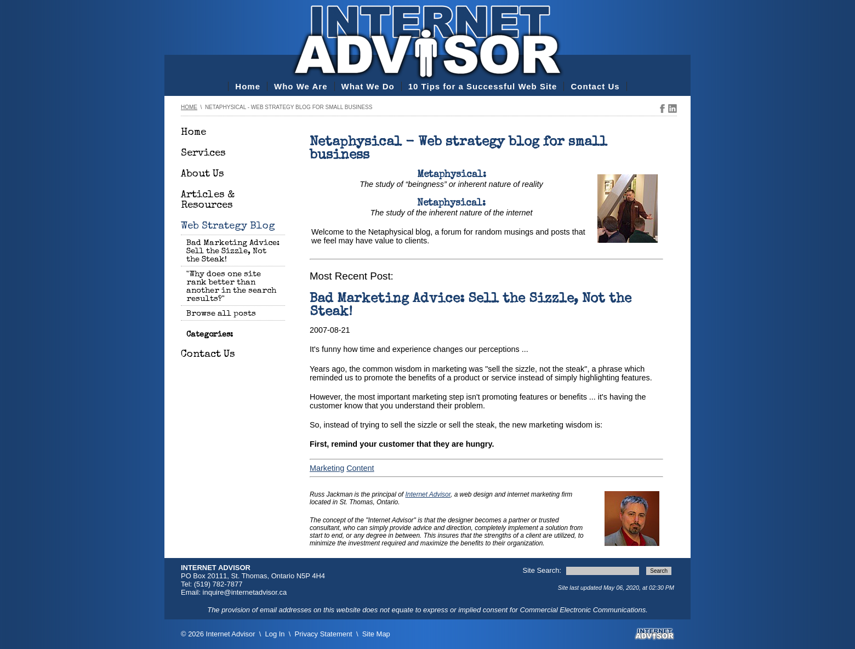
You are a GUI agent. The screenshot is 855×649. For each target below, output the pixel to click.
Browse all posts (221, 314)
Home (247, 86)
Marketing (327, 468)
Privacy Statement (323, 634)
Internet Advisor (428, 494)
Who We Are (301, 86)
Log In (275, 634)
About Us (202, 174)
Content (360, 468)
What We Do (368, 86)
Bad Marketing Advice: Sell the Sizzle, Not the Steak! (233, 251)
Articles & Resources (208, 200)
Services (203, 154)
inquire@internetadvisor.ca (245, 592)
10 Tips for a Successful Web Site (482, 86)
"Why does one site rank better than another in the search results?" (231, 286)
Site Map (376, 634)
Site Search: (543, 570)
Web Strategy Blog (228, 226)
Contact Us (595, 86)
